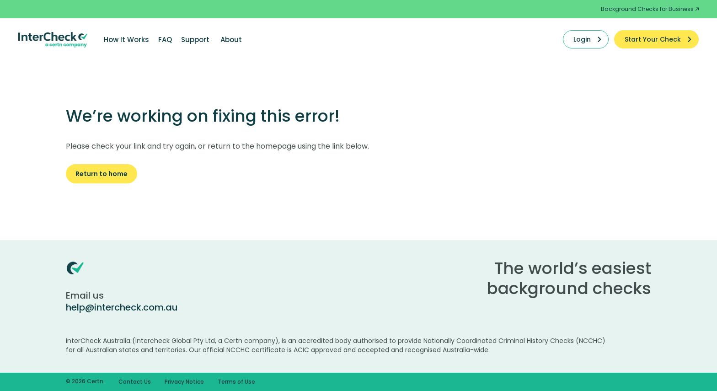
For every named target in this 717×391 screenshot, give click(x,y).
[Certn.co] (53, 39)
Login (582, 39)
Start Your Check (653, 39)
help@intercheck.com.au (122, 307)
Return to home (101, 173)
